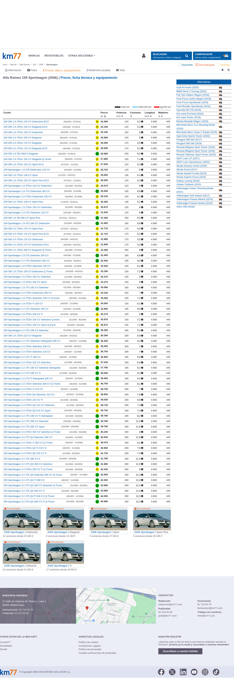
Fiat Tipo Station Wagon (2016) (192, 95)
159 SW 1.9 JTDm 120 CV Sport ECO (23, 164)
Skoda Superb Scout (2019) (191, 177)
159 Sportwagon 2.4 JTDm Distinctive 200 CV (27, 292)
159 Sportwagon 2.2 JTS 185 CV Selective (25, 330)
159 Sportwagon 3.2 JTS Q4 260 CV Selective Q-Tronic (32, 485)
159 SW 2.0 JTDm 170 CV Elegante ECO (25, 148)
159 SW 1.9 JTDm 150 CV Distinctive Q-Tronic (28, 271)
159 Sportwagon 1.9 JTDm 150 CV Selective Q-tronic (31, 319)
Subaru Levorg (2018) (187, 180)
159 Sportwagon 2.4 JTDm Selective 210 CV (27, 351)
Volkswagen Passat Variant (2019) (194, 203)
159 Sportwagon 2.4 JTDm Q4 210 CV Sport (26, 410)
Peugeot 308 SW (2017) (189, 139)
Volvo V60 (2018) (185, 206)
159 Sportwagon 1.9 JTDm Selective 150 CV (27, 266)
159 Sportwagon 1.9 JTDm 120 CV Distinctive (27, 185)
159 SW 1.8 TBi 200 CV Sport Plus (21, 217)
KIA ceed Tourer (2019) (188, 117)
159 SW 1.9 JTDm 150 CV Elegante (22, 137)
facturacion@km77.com (209, 608)
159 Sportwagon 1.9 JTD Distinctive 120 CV (26, 169)
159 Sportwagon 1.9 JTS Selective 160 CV (25, 255)
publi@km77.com (167, 615)
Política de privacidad (90, 649)
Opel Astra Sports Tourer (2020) (193, 136)
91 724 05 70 (26, 609)
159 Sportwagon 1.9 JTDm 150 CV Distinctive (27, 207)
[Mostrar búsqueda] (171, 56)
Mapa (21, 605)
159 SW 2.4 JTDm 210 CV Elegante (22, 335)
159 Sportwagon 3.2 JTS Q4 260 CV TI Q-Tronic (29, 501)
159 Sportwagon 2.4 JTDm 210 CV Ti (23, 399)
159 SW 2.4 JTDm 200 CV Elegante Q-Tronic (27, 250)
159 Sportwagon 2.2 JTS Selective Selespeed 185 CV (31, 341)
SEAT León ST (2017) (187, 158)
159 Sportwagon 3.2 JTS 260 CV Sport (24, 426)
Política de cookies (88, 642)
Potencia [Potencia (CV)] (121, 114)
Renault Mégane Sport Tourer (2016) (195, 147)
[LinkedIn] (183, 672)
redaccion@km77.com (170, 604)
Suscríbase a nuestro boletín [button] (180, 651)
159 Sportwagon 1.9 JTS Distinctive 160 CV (26, 191)
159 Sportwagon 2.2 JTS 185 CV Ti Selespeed (28, 415)
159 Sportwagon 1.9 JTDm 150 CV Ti (23, 314)
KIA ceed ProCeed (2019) (189, 113)
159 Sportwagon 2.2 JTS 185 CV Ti (22, 373)
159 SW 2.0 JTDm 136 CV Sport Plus (23, 201)
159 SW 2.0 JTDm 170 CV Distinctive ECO (26, 244)
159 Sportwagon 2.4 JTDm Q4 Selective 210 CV (28, 394)
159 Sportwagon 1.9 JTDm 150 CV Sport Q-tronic (29, 324)
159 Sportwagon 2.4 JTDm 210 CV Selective (27, 362)
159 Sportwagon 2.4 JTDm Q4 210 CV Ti (25, 453)
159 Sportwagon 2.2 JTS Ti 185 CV (22, 357)
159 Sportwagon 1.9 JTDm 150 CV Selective (27, 276)
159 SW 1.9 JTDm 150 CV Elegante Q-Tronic (27, 159)
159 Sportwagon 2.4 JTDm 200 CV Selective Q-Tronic (32, 432)
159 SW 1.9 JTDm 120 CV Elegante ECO (25, 126)
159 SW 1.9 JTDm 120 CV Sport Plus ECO (26, 180)
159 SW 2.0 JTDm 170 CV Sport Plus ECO (26, 234)
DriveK (3, 649)
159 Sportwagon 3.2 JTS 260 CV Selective (25, 421)
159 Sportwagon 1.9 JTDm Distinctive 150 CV (27, 196)
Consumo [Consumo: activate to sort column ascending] (135, 114)
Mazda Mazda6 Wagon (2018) (192, 121)
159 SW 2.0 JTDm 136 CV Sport (20, 175)
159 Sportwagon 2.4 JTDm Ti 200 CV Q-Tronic (28, 442)
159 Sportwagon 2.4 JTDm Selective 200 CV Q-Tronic (32, 383)
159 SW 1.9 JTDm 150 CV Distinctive (23, 132)
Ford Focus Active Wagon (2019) (193, 98)
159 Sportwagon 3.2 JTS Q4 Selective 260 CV (27, 437)
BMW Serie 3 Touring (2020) (191, 91)
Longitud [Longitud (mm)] (150, 114)
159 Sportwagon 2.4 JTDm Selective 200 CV (27, 346)
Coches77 (5, 642)
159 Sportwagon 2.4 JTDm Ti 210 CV (23, 389)
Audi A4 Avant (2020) (187, 87)
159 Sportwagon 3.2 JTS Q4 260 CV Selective (27, 464)
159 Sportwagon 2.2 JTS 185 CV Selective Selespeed (31, 367)
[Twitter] (172, 672)
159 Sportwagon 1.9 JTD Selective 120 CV (26, 212)
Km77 (12, 55)
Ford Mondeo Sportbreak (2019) (193, 106)
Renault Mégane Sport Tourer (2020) (195, 151)
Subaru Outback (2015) (188, 184)
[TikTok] (216, 672)
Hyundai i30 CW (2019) (188, 110)
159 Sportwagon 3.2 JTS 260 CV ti (21, 458)
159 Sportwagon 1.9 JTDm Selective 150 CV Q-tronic (31, 298)
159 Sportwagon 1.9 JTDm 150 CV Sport (25, 282)
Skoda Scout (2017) (186, 169)
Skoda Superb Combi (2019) (191, 173)
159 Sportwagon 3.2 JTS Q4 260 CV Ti (24, 490)
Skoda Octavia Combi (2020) (191, 165)
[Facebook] (161, 672)
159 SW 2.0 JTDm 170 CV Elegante (22, 143)
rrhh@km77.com (206, 615)
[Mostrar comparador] (212, 56)
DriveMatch (6, 645)
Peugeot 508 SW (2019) (189, 143)
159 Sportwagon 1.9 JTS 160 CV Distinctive (26, 223)
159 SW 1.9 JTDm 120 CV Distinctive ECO (26, 121)
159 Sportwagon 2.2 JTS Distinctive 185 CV (26, 260)
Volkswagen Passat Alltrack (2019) (194, 199)
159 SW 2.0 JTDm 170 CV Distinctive (23, 239)
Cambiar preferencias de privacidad (97, 653)
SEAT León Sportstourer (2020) (193, 162)
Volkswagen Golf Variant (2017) (193, 195)
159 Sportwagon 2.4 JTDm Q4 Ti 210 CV (25, 448)
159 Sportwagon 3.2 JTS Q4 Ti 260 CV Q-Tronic (28, 496)
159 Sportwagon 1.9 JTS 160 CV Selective (25, 287)
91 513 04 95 (22, 613)
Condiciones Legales (90, 645)
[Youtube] (194, 672)
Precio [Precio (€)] (104, 114)
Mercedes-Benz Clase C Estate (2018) (196, 132)
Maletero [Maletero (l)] (163, 114)
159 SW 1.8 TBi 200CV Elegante (20, 153)
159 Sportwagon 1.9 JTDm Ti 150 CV (23, 303)
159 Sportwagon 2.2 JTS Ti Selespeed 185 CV (28, 378)
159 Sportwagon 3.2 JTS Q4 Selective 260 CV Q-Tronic (32, 474)
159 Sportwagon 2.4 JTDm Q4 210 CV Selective (28, 405)
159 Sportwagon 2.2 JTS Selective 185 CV (25, 308)
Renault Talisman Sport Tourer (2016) (196, 154)
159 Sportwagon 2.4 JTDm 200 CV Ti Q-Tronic (28, 469)
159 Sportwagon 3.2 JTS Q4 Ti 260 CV (24, 480)
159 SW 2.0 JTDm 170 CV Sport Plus (23, 228)
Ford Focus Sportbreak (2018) (192, 102)
